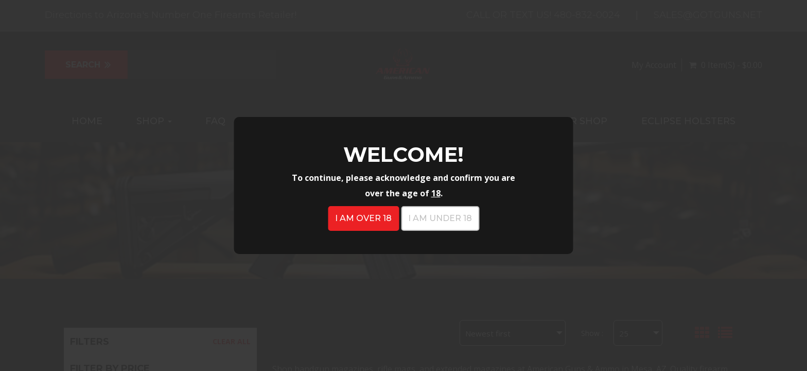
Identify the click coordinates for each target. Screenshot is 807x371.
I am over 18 (363, 218)
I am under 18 (440, 218)
